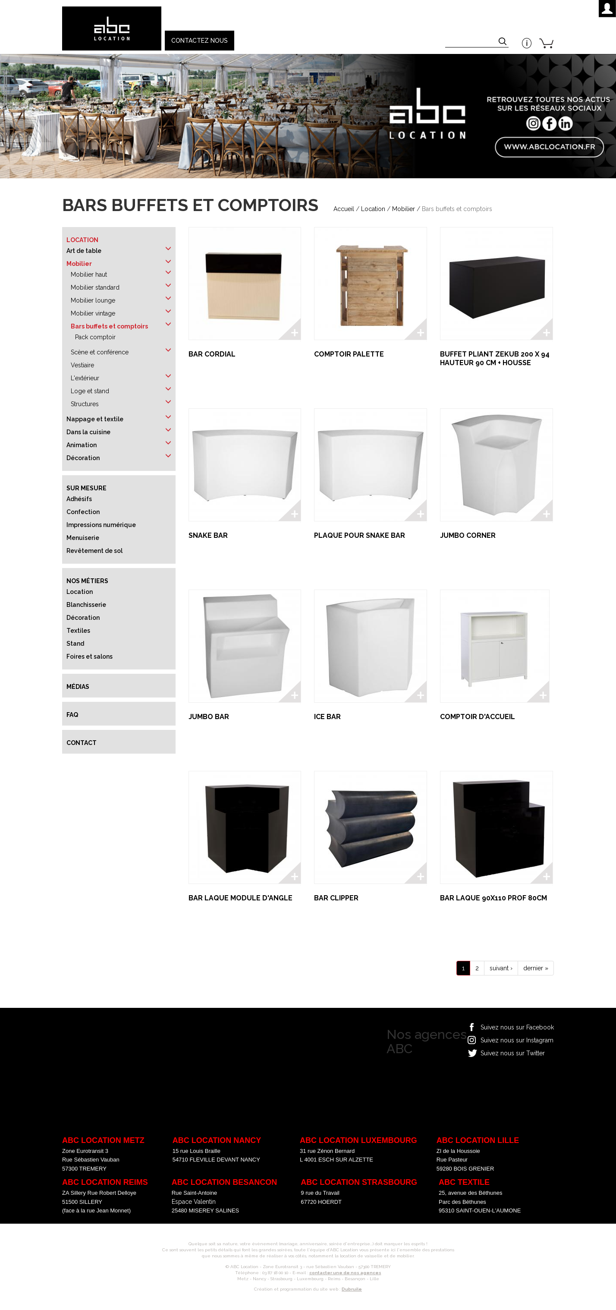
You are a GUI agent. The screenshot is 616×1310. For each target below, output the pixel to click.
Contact (81, 742)
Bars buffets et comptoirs (109, 326)
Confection (83, 511)
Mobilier (403, 208)
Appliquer (503, 42)
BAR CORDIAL (212, 354)
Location (373, 208)
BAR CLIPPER (336, 898)
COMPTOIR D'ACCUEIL (477, 717)
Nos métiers (87, 581)
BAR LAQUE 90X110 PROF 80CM (493, 898)
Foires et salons (89, 656)
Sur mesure (86, 488)
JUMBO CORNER (468, 535)
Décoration (83, 458)
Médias (77, 686)
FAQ (72, 714)
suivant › (501, 968)
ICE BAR (327, 717)
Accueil (343, 208)
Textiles (78, 630)
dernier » (535, 968)
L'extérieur (85, 378)
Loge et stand (90, 391)
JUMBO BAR (209, 717)
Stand (75, 643)
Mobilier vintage (93, 313)
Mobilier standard (95, 287)
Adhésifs (79, 499)
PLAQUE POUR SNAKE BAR (359, 535)
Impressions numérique (101, 524)
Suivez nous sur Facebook (517, 1027)
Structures (85, 404)
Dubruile (352, 1289)
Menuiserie (82, 537)
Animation (81, 445)
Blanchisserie (86, 604)
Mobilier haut (89, 274)
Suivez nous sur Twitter (513, 1053)
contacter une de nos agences (345, 1272)
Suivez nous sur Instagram (517, 1040)
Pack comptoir (95, 337)
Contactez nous (199, 40)
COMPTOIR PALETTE (349, 354)
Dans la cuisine (88, 432)
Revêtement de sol (94, 550)
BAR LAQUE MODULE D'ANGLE (240, 898)
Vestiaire (82, 365)
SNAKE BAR (208, 535)
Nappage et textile (94, 419)
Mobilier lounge (93, 300)
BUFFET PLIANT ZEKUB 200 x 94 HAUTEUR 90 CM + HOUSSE (495, 358)
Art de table (83, 250)
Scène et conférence (100, 352)
